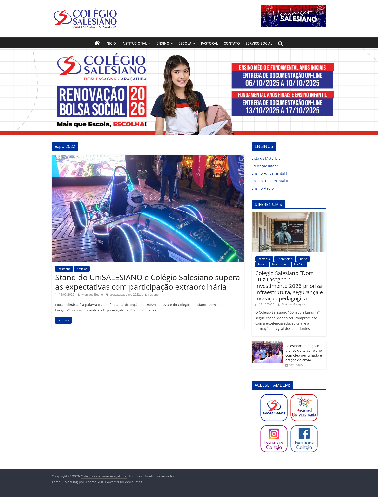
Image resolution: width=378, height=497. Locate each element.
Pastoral (209, 43)
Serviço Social (259, 43)
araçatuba (117, 294)
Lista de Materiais (266, 158)
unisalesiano (150, 294)
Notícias (81, 269)
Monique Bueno (93, 294)
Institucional (134, 43)
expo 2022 (133, 294)
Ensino (162, 43)
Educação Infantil (266, 166)
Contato (232, 43)
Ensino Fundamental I (269, 173)
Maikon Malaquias (294, 304)
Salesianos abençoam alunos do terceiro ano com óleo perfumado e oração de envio (303, 353)
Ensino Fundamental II (270, 181)
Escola (185, 43)
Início (111, 43)
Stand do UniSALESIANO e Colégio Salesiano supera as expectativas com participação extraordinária (147, 282)
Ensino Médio (263, 188)
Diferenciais (285, 259)
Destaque (64, 269)
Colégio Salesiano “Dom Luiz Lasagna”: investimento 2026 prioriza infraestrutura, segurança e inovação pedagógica (289, 285)
